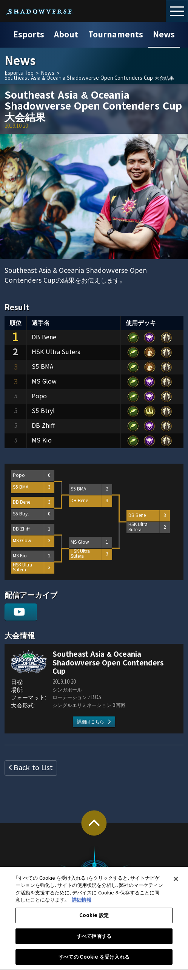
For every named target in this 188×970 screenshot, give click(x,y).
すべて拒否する (94, 941)
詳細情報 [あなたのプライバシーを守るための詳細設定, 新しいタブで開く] (81, 905)
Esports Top (19, 73)
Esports (28, 34)
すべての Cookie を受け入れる (94, 962)
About (66, 34)
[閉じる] (176, 884)
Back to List (33, 768)
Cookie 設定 (94, 920)
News (164, 34)
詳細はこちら (90, 721)
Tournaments (115, 34)
